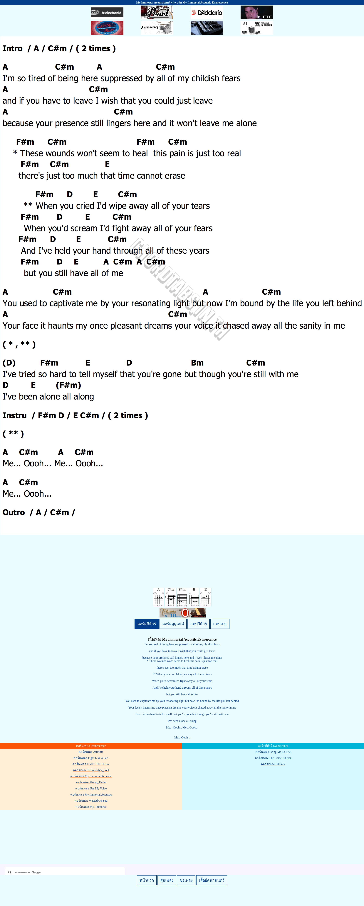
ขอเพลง (186, 880)
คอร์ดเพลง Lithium (273, 764)
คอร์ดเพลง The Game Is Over (273, 758)
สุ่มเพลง (166, 880)
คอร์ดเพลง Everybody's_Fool (91, 770)
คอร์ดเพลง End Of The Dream (91, 764)
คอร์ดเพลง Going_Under (91, 782)
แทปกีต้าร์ (198, 624)
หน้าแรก (147, 880)
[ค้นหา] (64, 872)
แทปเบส (220, 624)
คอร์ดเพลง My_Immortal (91, 806)
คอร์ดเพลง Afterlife (91, 751)
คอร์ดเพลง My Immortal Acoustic (91, 776)
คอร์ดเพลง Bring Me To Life (273, 751)
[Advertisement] (183, 836)
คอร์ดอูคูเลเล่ (173, 624)
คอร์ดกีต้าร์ (146, 624)
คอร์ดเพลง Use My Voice (91, 788)
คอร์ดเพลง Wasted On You (91, 800)
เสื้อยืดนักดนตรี (211, 880)
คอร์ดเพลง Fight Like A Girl (90, 758)
